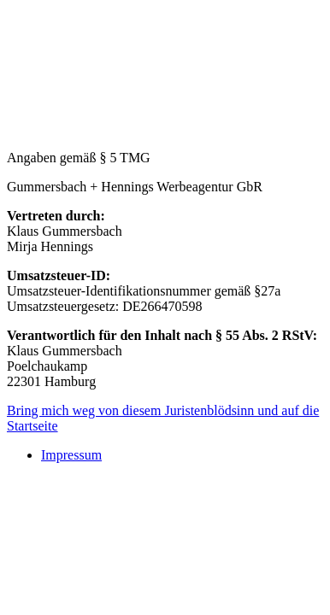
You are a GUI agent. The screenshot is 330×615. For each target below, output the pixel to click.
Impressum (71, 455)
